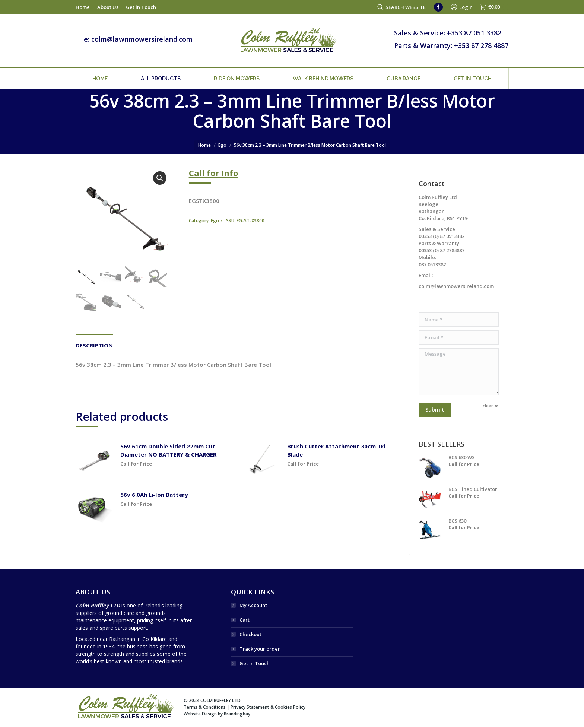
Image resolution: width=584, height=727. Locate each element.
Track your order (259, 648)
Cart (244, 619)
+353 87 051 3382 (474, 32)
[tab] (94, 341)
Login (466, 7)
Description (94, 345)
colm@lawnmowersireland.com (456, 286)
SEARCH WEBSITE (405, 7)
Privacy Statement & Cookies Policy (268, 707)
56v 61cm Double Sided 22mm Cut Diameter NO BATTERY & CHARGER (168, 450)
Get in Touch (254, 663)
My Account (253, 605)
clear (488, 406)
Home (204, 145)
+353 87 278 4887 (481, 45)
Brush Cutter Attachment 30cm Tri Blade (336, 450)
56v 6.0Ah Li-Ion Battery (154, 494)
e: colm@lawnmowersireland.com (138, 39)
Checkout (250, 634)
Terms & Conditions (205, 707)
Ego (222, 145)
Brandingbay (237, 714)
